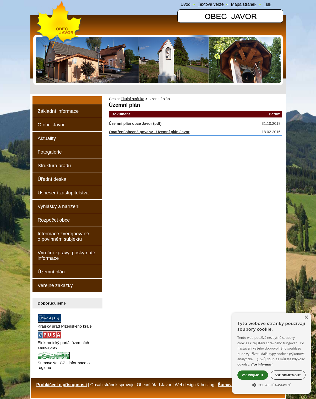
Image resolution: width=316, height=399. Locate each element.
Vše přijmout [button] (252, 375)
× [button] (306, 317)
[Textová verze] (210, 4)
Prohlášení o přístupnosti (61, 385)
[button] (271, 384)
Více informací (262, 364)
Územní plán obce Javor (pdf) (135, 123)
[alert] (271, 353)
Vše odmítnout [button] (288, 375)
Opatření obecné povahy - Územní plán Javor (149, 132)
